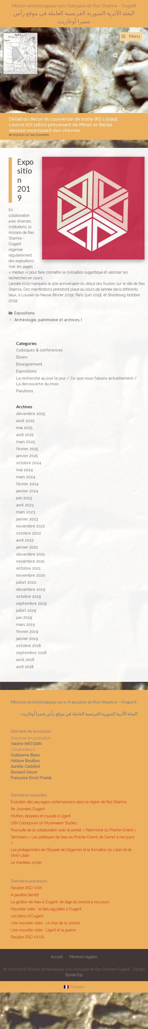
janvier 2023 (27, 519)
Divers (21, 357)
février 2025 (27, 449)
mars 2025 (25, 442)
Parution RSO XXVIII (27, 937)
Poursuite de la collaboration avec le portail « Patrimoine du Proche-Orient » (73, 830)
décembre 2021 (30, 554)
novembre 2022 (30, 526)
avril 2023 (25, 505)
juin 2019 (24, 617)
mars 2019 (25, 624)
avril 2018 (25, 667)
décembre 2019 (30, 589)
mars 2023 (25, 512)
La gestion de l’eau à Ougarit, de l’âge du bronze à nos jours (60, 902)
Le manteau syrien (26, 862)
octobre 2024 (28, 463)
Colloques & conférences (39, 350)
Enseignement (29, 364)
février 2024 (27, 484)
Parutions (24, 391)
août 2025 (25, 421)
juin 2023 (24, 498)
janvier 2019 (27, 638)
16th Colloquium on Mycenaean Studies (44, 823)
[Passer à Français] (74, 986)
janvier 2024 (27, 491)
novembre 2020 (30, 575)
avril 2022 (25, 540)
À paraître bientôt (25, 895)
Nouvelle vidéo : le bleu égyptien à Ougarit (46, 909)
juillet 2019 (26, 610)
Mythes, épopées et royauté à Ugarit (41, 816)
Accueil (57, 957)
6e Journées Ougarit (28, 809)
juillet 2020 (26, 582)
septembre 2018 (31, 652)
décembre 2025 (30, 413)
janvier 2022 (27, 547)
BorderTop (74, 975)
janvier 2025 (27, 456)
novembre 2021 (30, 561)
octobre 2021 (28, 568)
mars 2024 (25, 477)
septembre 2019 (31, 603)
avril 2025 (25, 435)
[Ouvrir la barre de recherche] (115, 56)
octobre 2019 (28, 596)
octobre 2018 (28, 645)
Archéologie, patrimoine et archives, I (48, 320)
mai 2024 (24, 470)
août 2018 (25, 660)
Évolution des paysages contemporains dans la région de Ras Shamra (68, 802)
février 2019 (27, 631)
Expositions (24, 313)
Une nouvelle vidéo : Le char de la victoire (45, 923)
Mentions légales (83, 957)
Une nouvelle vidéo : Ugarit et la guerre (43, 930)
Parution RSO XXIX (26, 888)
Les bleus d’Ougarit (27, 916)
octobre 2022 (28, 533)
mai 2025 (24, 428)
